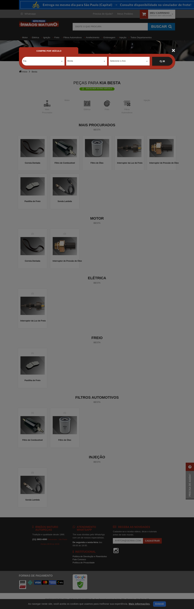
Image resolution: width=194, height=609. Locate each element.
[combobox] (43, 61)
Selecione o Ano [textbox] (118, 61)
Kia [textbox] (24, 61)
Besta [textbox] (70, 61)
